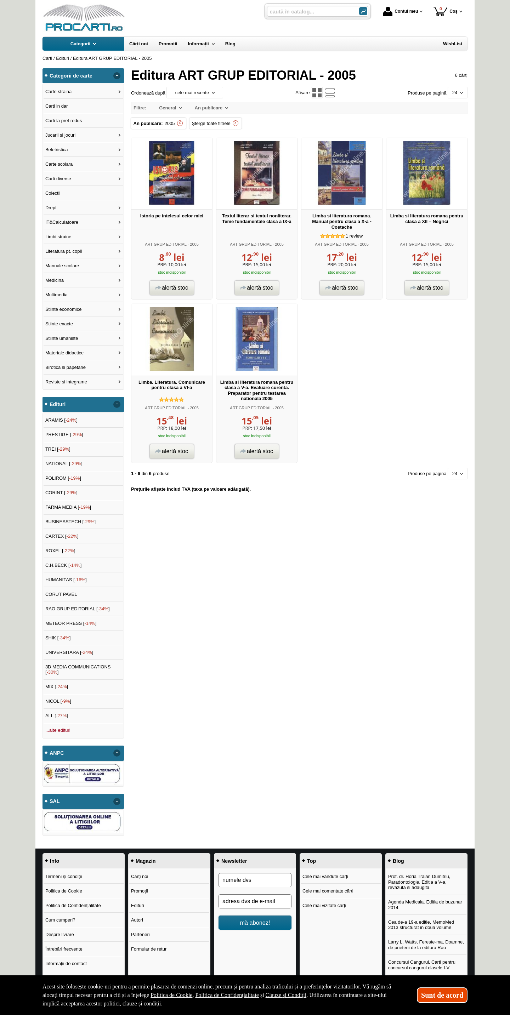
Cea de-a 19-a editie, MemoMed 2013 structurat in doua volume (421, 924)
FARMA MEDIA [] (68, 507)
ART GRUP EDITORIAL (165, 244)
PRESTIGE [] (64, 434)
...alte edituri (57, 730)
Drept (51, 207)
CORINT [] (61, 492)
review (354, 236)
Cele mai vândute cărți (325, 876)
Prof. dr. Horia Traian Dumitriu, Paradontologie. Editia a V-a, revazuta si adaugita (419, 882)
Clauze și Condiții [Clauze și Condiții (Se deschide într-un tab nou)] (286, 995)
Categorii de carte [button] (71, 76)
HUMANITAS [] (66, 579)
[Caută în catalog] (363, 11)
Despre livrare (59, 934)
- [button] (117, 75)
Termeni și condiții (63, 876)
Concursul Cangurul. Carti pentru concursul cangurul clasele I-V (421, 964)
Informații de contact (66, 963)
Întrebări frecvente (64, 949)
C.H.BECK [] (63, 565)
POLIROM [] (63, 478)
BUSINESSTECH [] (70, 521)
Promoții (139, 891)
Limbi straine (58, 236)
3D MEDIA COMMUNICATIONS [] (78, 669)
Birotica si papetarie (65, 367)
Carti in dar (56, 106)
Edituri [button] (58, 404)
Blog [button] (398, 861)
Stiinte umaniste (61, 338)
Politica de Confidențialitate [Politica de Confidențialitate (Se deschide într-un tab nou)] (227, 995)
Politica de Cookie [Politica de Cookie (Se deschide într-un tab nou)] (171, 995)
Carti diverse (58, 178)
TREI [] (57, 449)
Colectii (53, 193)
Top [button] (311, 861)
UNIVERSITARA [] (69, 652)
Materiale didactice (64, 352)
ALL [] (56, 715)
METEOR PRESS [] (71, 623)
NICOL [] (58, 701)
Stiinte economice (63, 309)
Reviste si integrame (66, 381)
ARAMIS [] (61, 420)
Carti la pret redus (63, 120)
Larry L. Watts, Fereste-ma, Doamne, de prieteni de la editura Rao (426, 944)
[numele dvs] (255, 880)
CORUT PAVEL (61, 594)
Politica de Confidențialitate (73, 905)
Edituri (137, 905)
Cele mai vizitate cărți (324, 905)
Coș (445, 11)
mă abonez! (255, 922)
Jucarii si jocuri (60, 135)
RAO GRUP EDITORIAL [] (77, 608)
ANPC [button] (57, 753)
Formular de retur (148, 949)
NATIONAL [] (64, 463)
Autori (137, 920)
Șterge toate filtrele (211, 123)
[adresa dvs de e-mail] (255, 901)
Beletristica (56, 149)
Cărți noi (139, 876)
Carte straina (58, 91)
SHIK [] (58, 637)
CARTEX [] (62, 536)
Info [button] (54, 861)
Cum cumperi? (60, 920)
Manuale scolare (62, 265)
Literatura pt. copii (63, 251)
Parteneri (140, 934)
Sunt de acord (442, 995)
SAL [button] (55, 801)
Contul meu (400, 11)
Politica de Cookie (63, 891)
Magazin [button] (145, 861)
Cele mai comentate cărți (327, 891)
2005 (170, 123)
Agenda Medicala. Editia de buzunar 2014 (425, 904)
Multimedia (56, 294)
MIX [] (56, 686)
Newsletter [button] (234, 861)
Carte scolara (59, 164)
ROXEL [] (60, 550)
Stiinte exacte (59, 323)
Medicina (54, 280)
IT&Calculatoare (61, 222)
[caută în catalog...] (310, 11)
